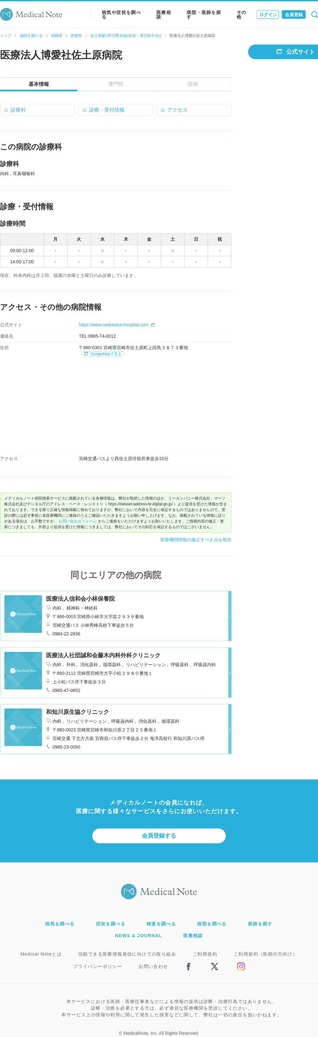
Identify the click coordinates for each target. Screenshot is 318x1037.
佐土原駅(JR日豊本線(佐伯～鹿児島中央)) (125, 35)
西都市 (76, 35)
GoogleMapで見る (102, 354)
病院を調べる (31, 35)
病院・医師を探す (204, 14)
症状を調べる (110, 924)
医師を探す (260, 924)
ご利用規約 (205, 954)
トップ (5, 35)
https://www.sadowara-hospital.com (117, 324)
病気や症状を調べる (121, 14)
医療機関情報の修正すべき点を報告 (196, 539)
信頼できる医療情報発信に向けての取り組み (127, 954)
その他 (241, 14)
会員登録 (294, 14)
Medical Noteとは (41, 954)
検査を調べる (161, 924)
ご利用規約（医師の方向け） (265, 954)
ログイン (268, 14)
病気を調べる (59, 924)
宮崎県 (56, 35)
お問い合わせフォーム (78, 521)
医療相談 (163, 14)
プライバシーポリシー (97, 966)
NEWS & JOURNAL (138, 935)
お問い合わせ (153, 966)
